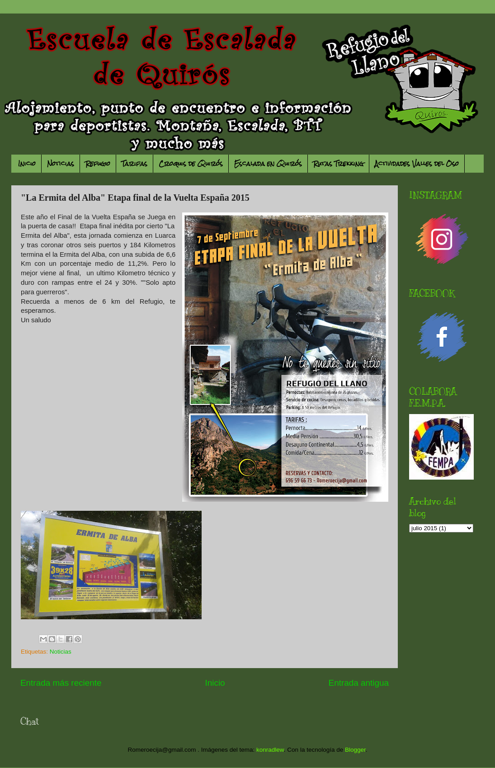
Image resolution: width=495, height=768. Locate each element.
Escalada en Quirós (268, 163)
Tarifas (134, 163)
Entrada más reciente (61, 683)
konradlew (270, 749)
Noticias (60, 163)
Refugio (97, 163)
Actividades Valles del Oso (417, 163)
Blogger (355, 749)
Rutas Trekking (338, 163)
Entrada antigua (359, 683)
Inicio (27, 163)
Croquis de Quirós (191, 163)
